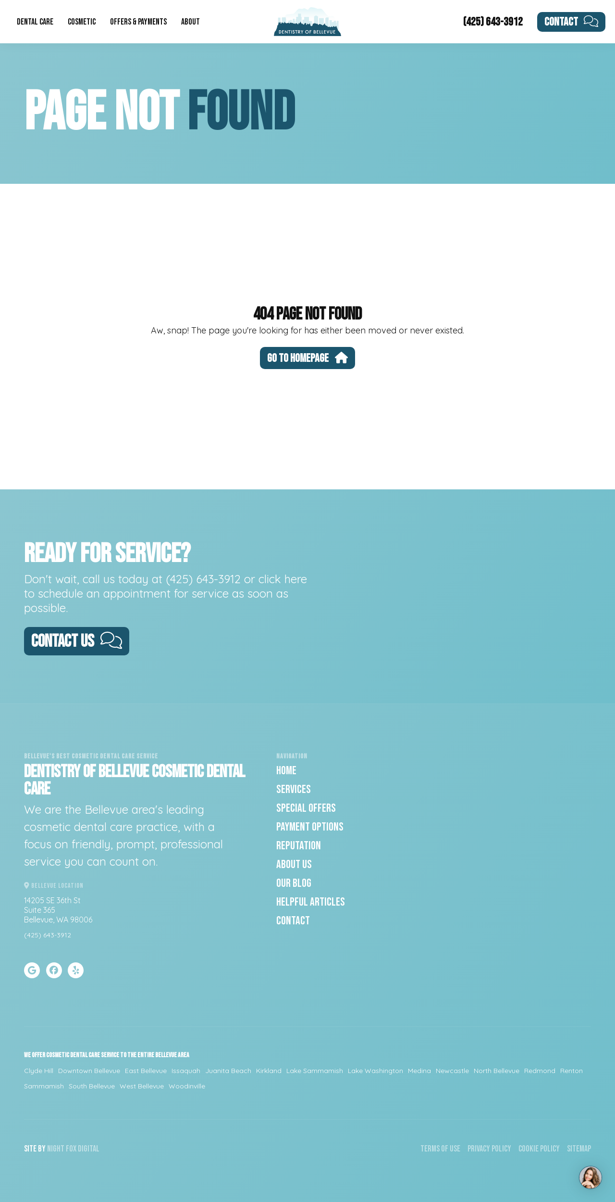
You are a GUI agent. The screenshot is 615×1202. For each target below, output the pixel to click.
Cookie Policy (539, 1149)
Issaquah (186, 1070)
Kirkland (269, 1070)
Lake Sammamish (314, 1070)
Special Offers (306, 808)
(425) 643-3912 (493, 22)
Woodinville (187, 1086)
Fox (71, 1149)
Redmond (539, 1070)
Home (286, 771)
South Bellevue (92, 1086)
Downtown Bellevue (89, 1070)
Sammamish (44, 1086)
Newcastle (452, 1070)
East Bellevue (146, 1070)
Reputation (298, 846)
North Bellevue (496, 1070)
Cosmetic (82, 22)
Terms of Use (440, 1149)
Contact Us (76, 641)
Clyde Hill (38, 1070)
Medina (419, 1070)
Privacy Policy (489, 1149)
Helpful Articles (310, 902)
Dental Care (35, 22)
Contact (571, 22)
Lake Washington (375, 1070)
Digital (88, 1149)
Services (293, 789)
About (190, 22)
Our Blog (293, 883)
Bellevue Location (54, 886)
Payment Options (310, 827)
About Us (294, 864)
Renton (571, 1070)
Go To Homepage (307, 358)
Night (55, 1149)
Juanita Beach (228, 1070)
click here (282, 579)
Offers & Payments (138, 22)
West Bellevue (142, 1086)
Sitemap (579, 1149)
